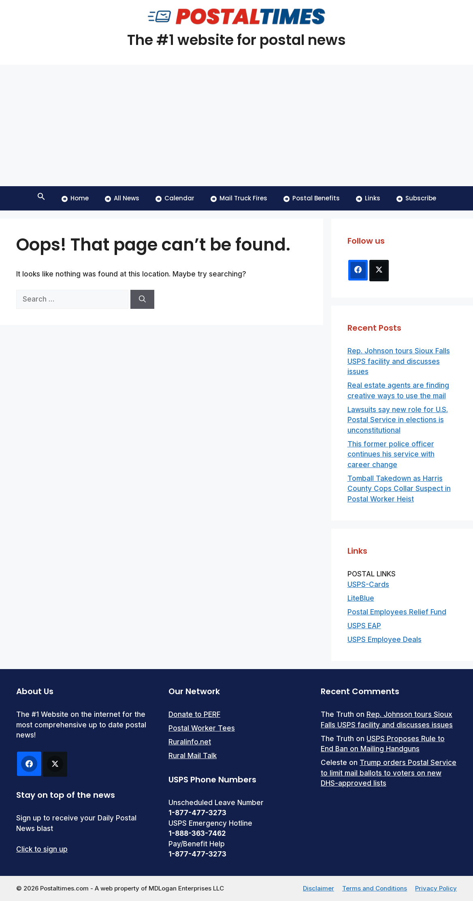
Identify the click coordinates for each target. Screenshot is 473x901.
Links (368, 198)
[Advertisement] (236, 125)
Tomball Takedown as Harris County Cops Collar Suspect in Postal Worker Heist (399, 488)
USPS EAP (364, 626)
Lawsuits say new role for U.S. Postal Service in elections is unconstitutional (397, 420)
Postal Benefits (311, 198)
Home (75, 198)
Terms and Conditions (374, 888)
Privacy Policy (436, 888)
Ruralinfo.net (189, 742)
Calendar (175, 198)
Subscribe (416, 198)
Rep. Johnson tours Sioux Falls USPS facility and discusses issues (398, 361)
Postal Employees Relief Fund (396, 612)
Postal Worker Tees (201, 728)
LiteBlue (360, 598)
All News (122, 198)
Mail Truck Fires (239, 198)
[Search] (142, 299)
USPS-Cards (368, 584)
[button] (41, 198)
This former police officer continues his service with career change (391, 454)
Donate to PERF (194, 714)
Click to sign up (42, 849)
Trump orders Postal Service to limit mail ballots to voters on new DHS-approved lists (388, 773)
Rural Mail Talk (192, 756)
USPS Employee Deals (384, 639)
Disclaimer (318, 888)
